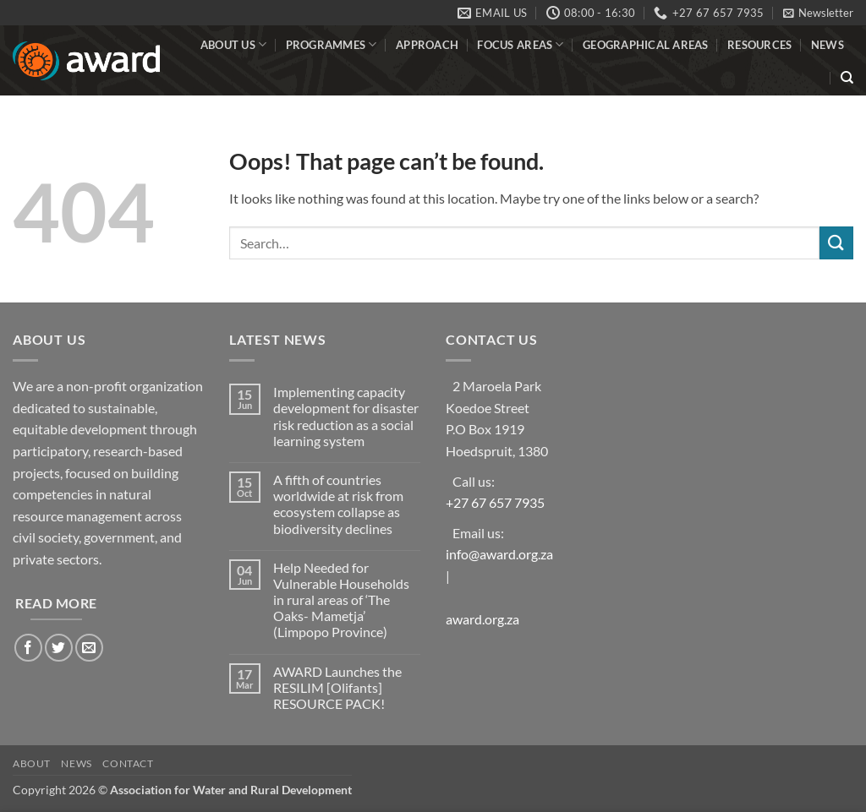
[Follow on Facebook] (28, 648)
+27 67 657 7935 (495, 502)
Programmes (331, 44)
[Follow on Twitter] (59, 648)
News (827, 45)
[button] (818, 13)
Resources (759, 45)
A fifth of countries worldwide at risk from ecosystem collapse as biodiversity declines (338, 504)
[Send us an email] (89, 648)
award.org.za (482, 619)
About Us (233, 44)
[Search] (847, 78)
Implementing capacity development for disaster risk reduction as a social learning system (346, 416)
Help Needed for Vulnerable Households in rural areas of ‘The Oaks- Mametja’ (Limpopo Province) (341, 599)
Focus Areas (520, 44)
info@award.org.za (499, 554)
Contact (127, 763)
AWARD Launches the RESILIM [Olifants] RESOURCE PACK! (337, 687)
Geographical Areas (646, 45)
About (32, 763)
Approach (427, 45)
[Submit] (836, 242)
